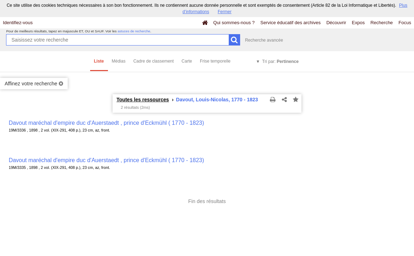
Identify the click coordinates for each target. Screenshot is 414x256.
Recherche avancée (264, 40)
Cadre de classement (153, 61)
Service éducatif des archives (290, 22)
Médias (119, 61)
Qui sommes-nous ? (234, 22)
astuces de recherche (134, 31)
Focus (405, 22)
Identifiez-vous (18, 22)
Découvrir (336, 22)
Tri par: (280, 61)
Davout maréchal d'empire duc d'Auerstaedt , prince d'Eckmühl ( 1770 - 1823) (106, 123)
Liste (99, 61)
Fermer (225, 11)
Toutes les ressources (143, 99)
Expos (358, 22)
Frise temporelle (215, 61)
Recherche (382, 22)
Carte (187, 61)
